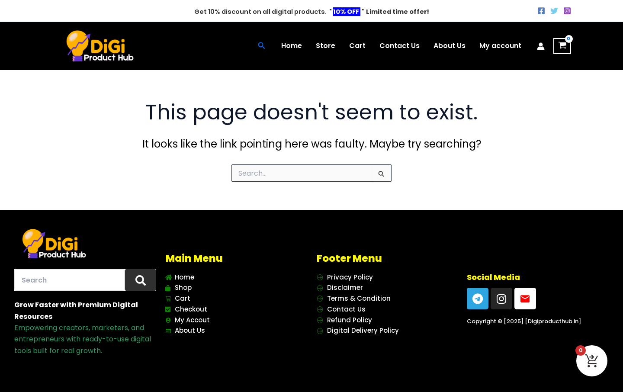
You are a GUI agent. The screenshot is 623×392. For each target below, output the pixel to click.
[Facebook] (541, 11)
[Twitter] (554, 11)
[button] (262, 46)
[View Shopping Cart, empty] (562, 46)
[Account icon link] (541, 46)
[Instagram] (567, 11)
